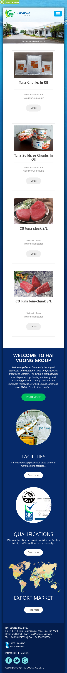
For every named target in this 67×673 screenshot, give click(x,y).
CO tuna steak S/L (34, 228)
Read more (33, 397)
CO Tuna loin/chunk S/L (34, 301)
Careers (25, 653)
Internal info (11, 653)
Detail (33, 107)
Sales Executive (17, 643)
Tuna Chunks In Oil (33, 82)
